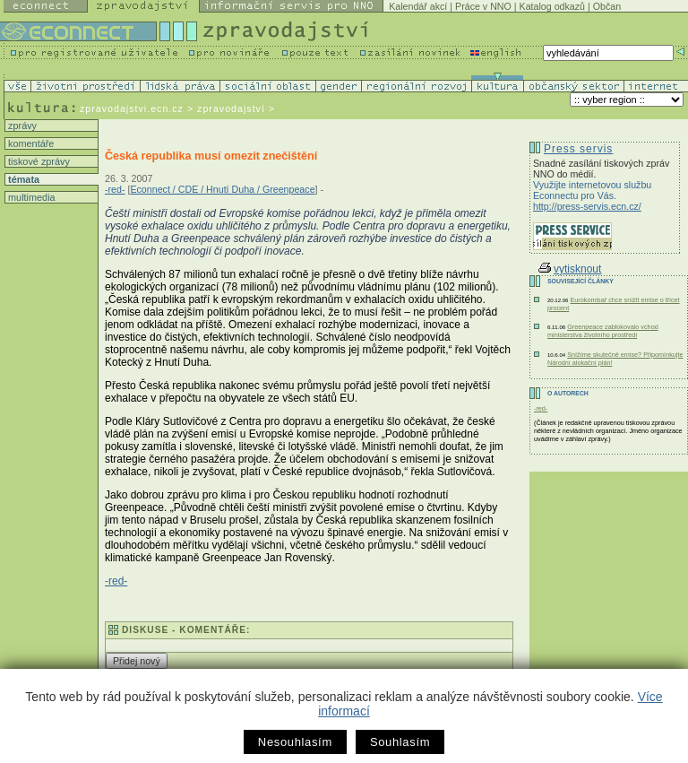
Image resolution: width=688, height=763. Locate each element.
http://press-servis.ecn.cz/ (587, 206)
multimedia (30, 197)
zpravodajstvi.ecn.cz (132, 108)
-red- (115, 189)
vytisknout (569, 269)
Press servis (578, 149)
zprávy (21, 125)
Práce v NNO (483, 6)
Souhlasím (400, 742)
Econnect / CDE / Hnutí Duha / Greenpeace (222, 189)
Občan (607, 6)
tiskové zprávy (37, 161)
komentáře (29, 143)
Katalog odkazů (552, 6)
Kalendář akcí (418, 6)
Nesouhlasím (295, 742)
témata (22, 179)
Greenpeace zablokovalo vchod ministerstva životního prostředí (602, 331)
